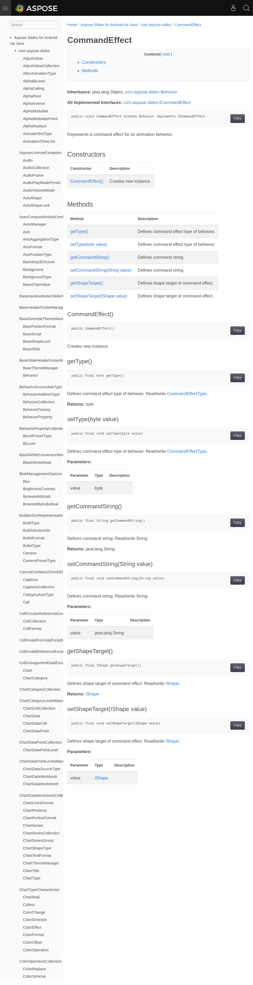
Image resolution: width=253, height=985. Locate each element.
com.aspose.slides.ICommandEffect (157, 102)
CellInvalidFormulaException (43, 640)
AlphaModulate (35, 111)
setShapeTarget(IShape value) (98, 296)
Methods (90, 70)
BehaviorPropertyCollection (42, 428)
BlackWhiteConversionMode (43, 455)
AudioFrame (33, 175)
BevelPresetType (37, 436)
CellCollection (34, 621)
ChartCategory (35, 678)
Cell (26, 602)
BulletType (32, 546)
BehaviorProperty (37, 417)
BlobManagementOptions (40, 474)
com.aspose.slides (34, 51)
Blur (26, 481)
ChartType (31, 878)
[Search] (33, 25)
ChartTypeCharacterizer (39, 890)
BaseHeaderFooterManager (42, 307)
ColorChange (34, 912)
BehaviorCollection (38, 402)
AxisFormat (32, 247)
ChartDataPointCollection (40, 742)
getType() (79, 231)
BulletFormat (33, 538)
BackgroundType (37, 277)
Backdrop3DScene (38, 262)
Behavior (30, 375)
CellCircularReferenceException (46, 613)
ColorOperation (36, 950)
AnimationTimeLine (39, 141)
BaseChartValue (36, 284)
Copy (225, 118)
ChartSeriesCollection (41, 833)
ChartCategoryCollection (40, 689)
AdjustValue (33, 58)
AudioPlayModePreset (41, 183)
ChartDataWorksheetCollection (45, 795)
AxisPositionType (37, 254)
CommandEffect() (86, 181)
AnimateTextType (37, 134)
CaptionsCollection (38, 587)
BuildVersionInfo (36, 530)
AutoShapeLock (36, 205)
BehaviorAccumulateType (40, 387)
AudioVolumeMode (39, 190)
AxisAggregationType (41, 239)
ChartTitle (31, 871)
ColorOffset (32, 942)
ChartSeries (33, 825)
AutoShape (32, 198)
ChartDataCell (35, 723)
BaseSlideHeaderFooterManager (47, 360)
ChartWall (31, 897)
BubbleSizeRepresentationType (45, 515)
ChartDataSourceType (41, 769)
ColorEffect (32, 927)
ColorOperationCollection (40, 961)
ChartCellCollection (39, 708)
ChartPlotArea (35, 810)
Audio (28, 160)
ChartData (31, 716)
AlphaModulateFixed (40, 119)
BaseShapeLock (37, 341)
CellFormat (32, 628)
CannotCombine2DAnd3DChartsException (55, 572)
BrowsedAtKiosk (37, 496)
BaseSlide (31, 349)
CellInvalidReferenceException (45, 651)
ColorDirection (35, 920)
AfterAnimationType (39, 73)
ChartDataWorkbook (40, 776)
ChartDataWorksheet (40, 784)
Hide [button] (160, 54)
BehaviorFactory (37, 409)
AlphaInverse (34, 103)
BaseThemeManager (40, 368)
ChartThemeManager (41, 863)
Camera (29, 553)
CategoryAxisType (38, 595)
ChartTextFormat (37, 855)
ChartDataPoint (36, 731)
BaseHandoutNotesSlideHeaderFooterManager (59, 296)
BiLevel (29, 443)
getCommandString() (90, 257)
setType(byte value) (88, 244)
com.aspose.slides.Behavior (151, 92)
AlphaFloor (32, 96)
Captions (30, 580)
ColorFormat (33, 935)
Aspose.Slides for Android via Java (109, 25)
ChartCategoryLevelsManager (44, 701)
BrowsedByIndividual (40, 504)
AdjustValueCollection (41, 66)
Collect (28, 905)
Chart (27, 670)
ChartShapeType (37, 848)
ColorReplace (34, 969)
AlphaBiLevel (34, 81)
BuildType (31, 523)
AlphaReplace (35, 126)
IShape (172, 683)
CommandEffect (188, 25)
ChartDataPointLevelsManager (45, 761)
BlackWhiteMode (37, 462)
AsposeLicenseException (40, 153)
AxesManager (34, 224)
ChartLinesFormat (38, 803)
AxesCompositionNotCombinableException (55, 217)
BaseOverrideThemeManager (44, 319)
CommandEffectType (186, 393)
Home (72, 25)
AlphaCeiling (33, 88)
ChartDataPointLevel (40, 750)
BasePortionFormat (39, 326)
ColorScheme (34, 976)
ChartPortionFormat (39, 818)
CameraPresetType (39, 561)
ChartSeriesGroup (38, 840)
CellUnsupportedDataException (45, 663)
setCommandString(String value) (100, 270)
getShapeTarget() (86, 283)
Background (33, 269)
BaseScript (32, 334)
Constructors (94, 62)
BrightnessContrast (39, 489)
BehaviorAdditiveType (41, 394)
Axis (26, 232)
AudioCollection (36, 168)
